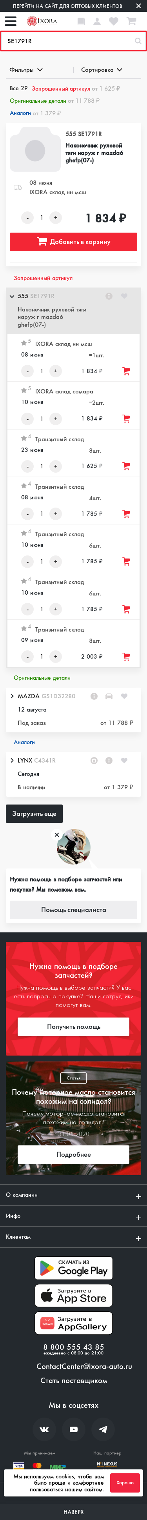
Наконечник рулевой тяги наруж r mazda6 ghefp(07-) (94, 153)
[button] (73, 311)
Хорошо (125, 1482)
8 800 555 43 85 (73, 1347)
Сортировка (101, 70)
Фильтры (25, 70)
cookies (65, 1476)
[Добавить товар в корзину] (127, 371)
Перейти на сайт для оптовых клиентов (67, 6)
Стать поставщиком (73, 1381)
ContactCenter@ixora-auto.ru (84, 1366)
